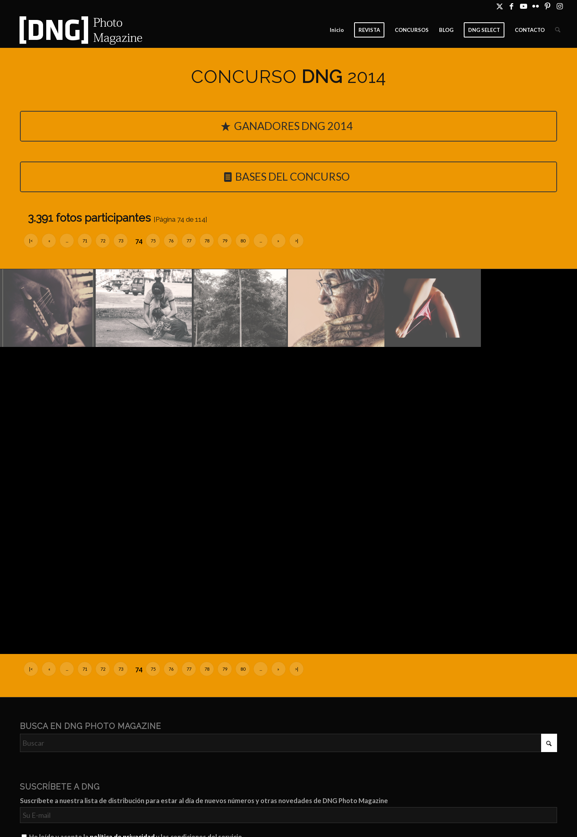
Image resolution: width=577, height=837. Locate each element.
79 (225, 240)
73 (120, 240)
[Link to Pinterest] (547, 6)
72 (102, 240)
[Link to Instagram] (559, 6)
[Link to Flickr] (535, 6)
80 (242, 240)
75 (153, 240)
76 (171, 240)
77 (189, 240)
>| (296, 240)
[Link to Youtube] (523, 6)
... (67, 240)
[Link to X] (499, 6)
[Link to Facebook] (511, 6)
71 (85, 240)
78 (207, 240)
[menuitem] (337, 30)
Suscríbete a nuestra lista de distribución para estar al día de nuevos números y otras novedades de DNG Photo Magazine (204, 801)
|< (31, 240)
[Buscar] (557, 30)
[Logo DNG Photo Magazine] (79, 30)
